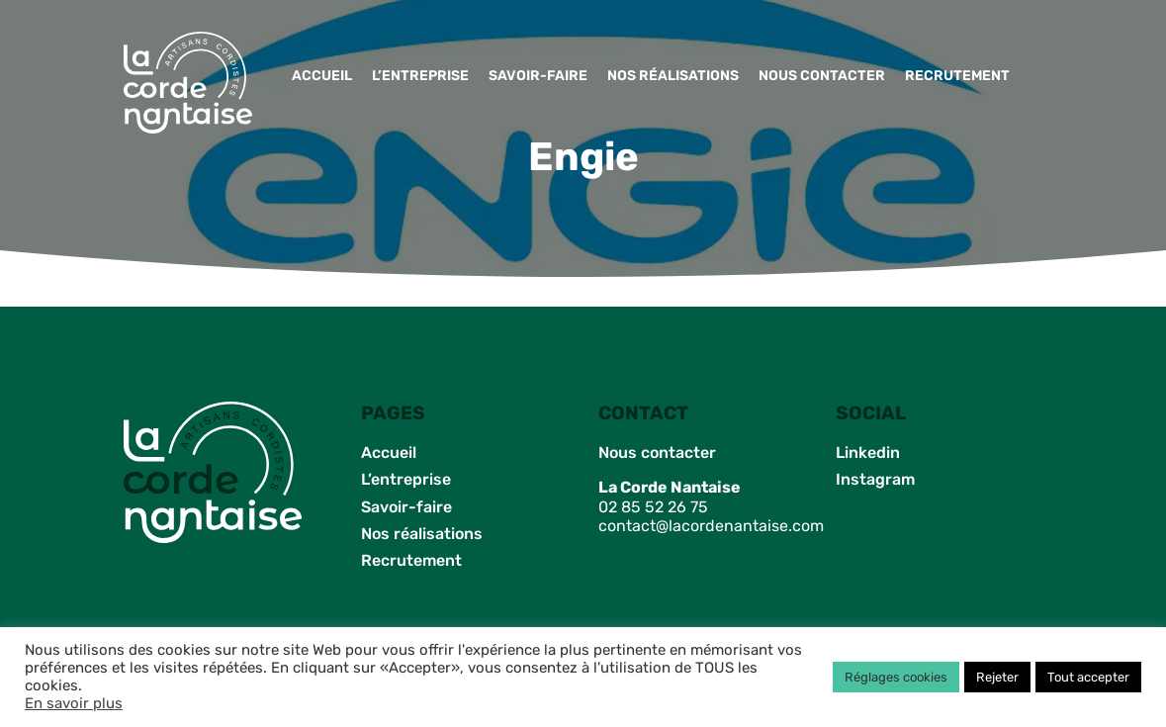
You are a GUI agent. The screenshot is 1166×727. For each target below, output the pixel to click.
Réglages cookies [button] (896, 677)
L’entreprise (420, 75)
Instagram (875, 479)
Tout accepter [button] (1088, 677)
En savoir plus (74, 703)
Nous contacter (822, 75)
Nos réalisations (673, 75)
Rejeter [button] (997, 677)
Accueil (322, 75)
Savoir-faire (538, 75)
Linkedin (868, 452)
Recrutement (957, 75)
